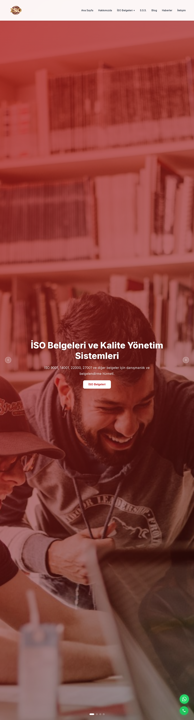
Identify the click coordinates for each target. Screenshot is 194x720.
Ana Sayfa (87, 10)
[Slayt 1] (92, 714)
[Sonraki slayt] (186, 360)
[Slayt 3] (100, 714)
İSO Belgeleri (97, 384)
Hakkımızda (105, 10)
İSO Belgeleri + (126, 10)
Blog (154, 10)
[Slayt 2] (97, 714)
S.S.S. (143, 10)
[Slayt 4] (103, 714)
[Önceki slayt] (8, 360)
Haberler (167, 10)
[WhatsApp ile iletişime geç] (184, 699)
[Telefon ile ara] (184, 710)
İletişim (181, 10)
